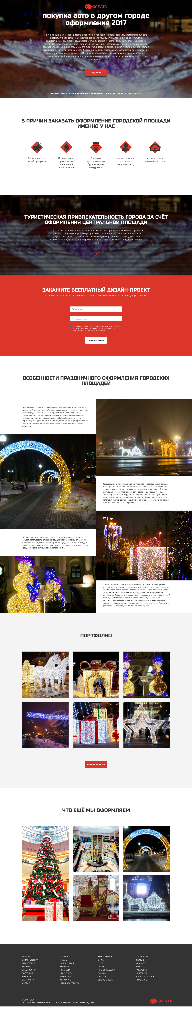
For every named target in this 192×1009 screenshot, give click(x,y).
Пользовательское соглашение (36, 1005)
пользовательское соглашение (93, 327)
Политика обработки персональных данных (75, 1005)
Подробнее (96, 72)
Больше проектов (96, 766)
